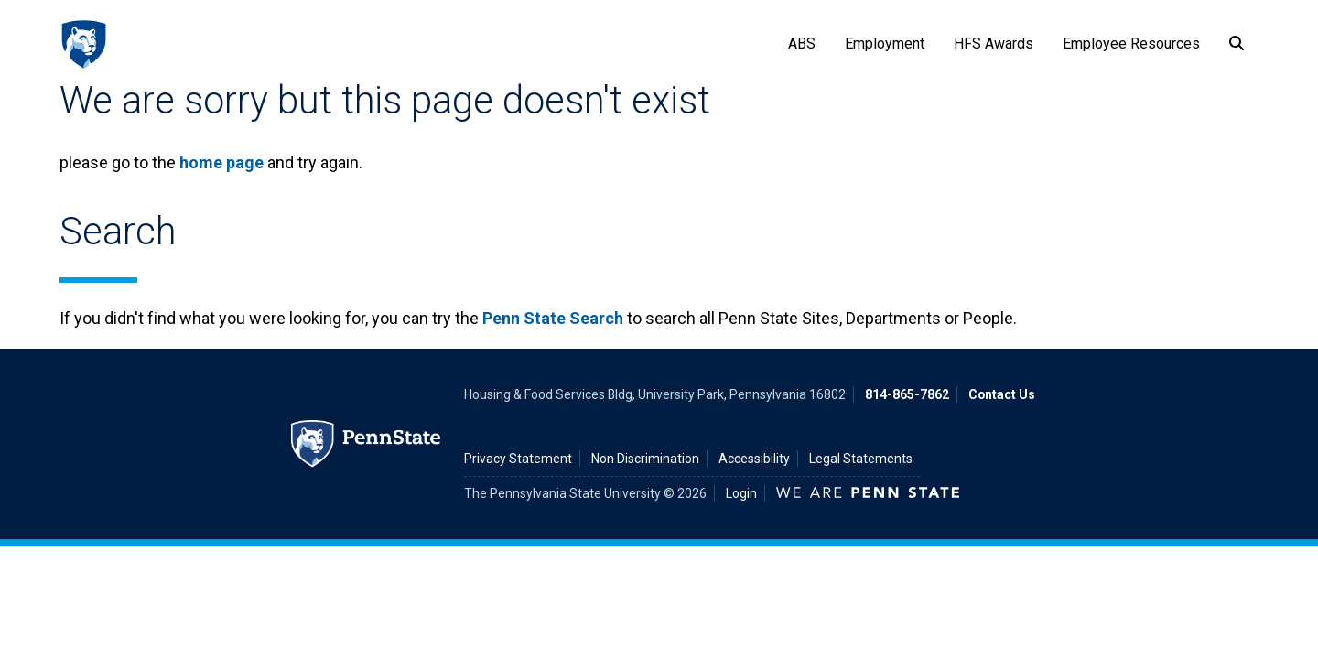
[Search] (1237, 44)
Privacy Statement (518, 458)
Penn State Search (552, 318)
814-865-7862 (907, 394)
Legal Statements (861, 458)
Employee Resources (1131, 43)
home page (221, 162)
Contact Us (1001, 394)
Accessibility (754, 458)
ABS (802, 43)
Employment (884, 43)
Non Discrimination (645, 458)
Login (741, 493)
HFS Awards (993, 43)
